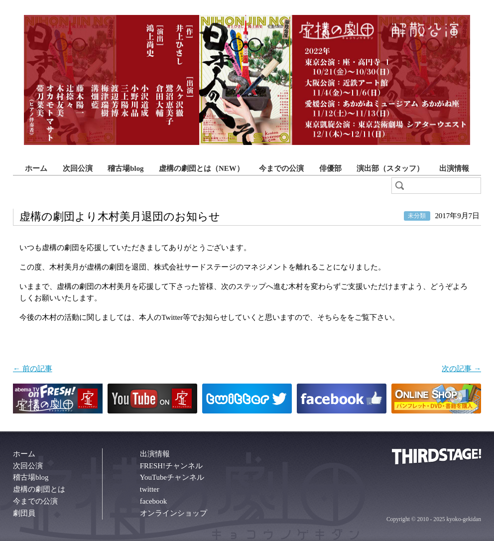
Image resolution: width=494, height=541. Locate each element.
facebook (153, 501)
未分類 (417, 216)
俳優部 (330, 168)
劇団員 (24, 513)
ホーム (36, 168)
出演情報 (454, 168)
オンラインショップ (173, 513)
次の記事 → (461, 369)
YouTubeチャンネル (172, 477)
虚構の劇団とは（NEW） (201, 168)
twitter (149, 489)
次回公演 (78, 168)
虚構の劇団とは (39, 489)
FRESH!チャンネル (171, 466)
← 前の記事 (32, 369)
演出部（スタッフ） (390, 168)
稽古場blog (125, 168)
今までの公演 (281, 168)
